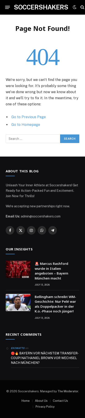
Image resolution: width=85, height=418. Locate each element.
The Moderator (68, 391)
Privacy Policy (45, 406)
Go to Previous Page (28, 117)
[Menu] (7, 7)
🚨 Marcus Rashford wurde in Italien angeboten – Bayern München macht (51, 270)
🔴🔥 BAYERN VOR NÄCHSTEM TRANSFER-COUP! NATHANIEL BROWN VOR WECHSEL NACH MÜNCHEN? (45, 358)
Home (26, 400)
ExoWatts (18, 348)
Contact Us (60, 400)
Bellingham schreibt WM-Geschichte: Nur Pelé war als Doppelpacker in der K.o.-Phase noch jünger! (55, 303)
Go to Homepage (25, 124)
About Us (41, 400)
